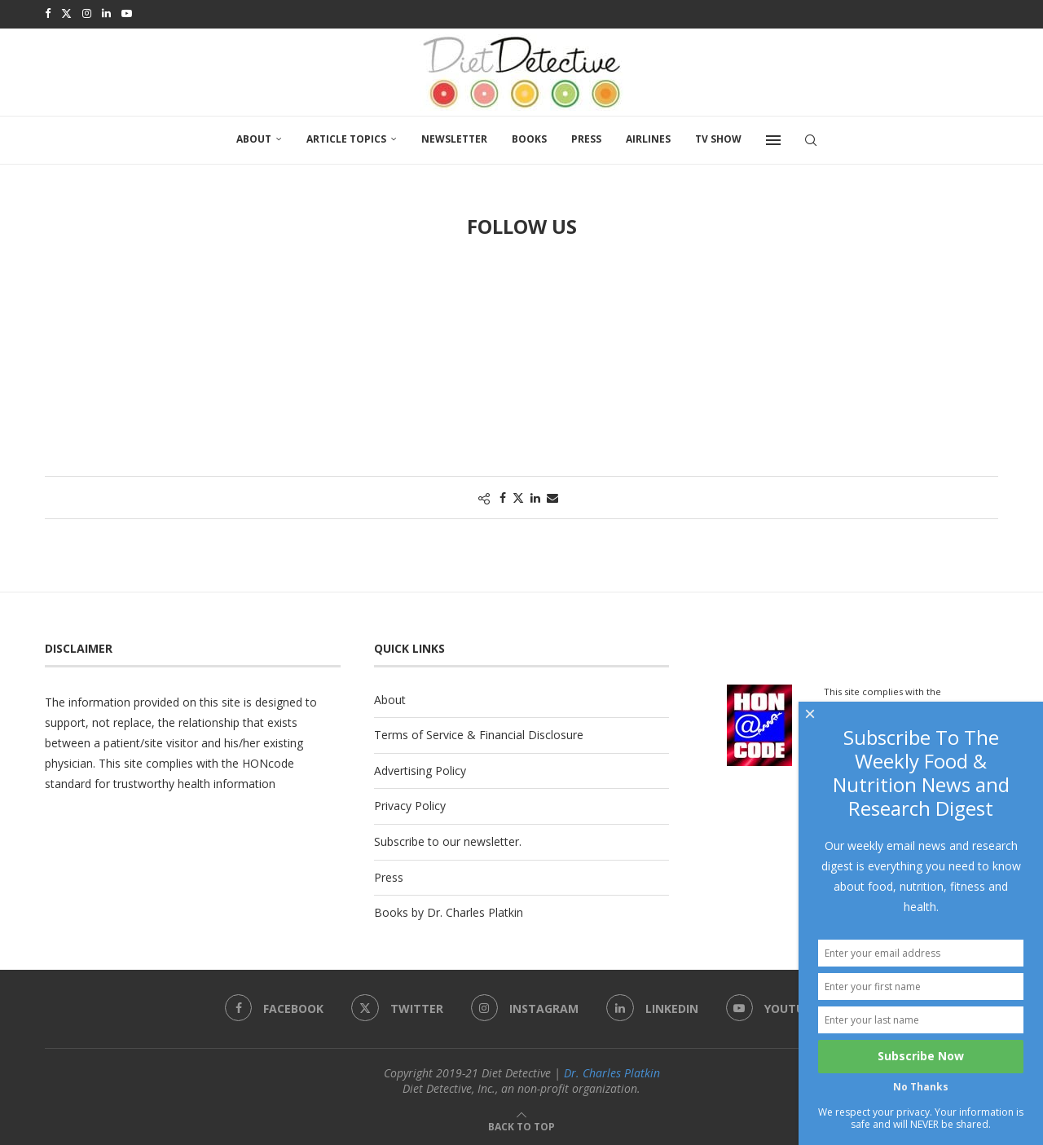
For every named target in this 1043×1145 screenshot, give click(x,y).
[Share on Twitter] (518, 495)
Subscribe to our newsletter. (448, 839)
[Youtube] (126, 13)
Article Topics (346, 136)
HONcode (268, 760)
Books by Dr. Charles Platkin (448, 910)
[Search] (811, 137)
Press (586, 136)
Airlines (648, 136)
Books (529, 136)
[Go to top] (521, 1123)
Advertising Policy (420, 768)
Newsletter (454, 136)
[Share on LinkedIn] (535, 495)
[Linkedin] (106, 13)
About (253, 136)
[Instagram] (86, 13)
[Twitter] (66, 13)
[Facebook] (48, 13)
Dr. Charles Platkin (612, 1070)
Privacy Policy (410, 803)
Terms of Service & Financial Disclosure (478, 732)
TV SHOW (718, 136)
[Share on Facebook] (502, 495)
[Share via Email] (552, 495)
